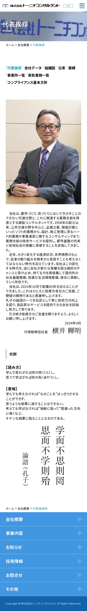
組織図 (49, 67)
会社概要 (23, 45)
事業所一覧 (15, 75)
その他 (43, 589)
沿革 (61, 67)
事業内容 (43, 533)
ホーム (10, 45)
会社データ (32, 67)
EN (68, 5)
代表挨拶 (14, 67)
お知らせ (43, 547)
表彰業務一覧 (38, 75)
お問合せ (43, 575)
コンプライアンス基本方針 (27, 82)
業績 (71, 67)
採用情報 (43, 561)
